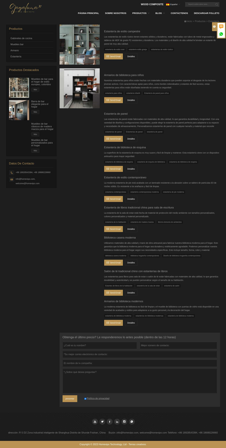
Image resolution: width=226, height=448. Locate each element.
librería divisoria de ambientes (170, 222)
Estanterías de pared (134, 132)
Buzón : (113, 432)
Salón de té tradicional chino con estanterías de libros (136, 271)
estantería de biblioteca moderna (118, 316)
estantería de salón (171, 286)
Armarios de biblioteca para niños (124, 75)
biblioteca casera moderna (115, 256)
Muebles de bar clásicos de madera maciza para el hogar (42, 126)
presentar (70, 398)
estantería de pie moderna (173, 192)
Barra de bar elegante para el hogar (39, 104)
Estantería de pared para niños (156, 93)
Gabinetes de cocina (21, 38)
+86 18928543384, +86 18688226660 (33, 172)
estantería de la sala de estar (148, 286)
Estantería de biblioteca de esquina (125, 147)
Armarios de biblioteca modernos (123, 301)
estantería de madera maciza (142, 222)
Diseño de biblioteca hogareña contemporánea (181, 256)
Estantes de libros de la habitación (119, 286)
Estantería (16, 56)
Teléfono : (173, 432)
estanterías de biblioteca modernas (149, 316)
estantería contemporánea (115, 192)
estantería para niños (113, 93)
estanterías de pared (113, 132)
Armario (15, 50)
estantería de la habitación (115, 222)
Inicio (188, 21)
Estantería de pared (116, 113)
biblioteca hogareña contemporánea (145, 256)
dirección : (13, 432)
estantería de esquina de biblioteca (151, 162)
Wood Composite (152, 4)
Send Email (113, 56)
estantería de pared (154, 132)
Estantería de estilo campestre (122, 31)
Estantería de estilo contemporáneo (125, 177)
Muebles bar (17, 44)
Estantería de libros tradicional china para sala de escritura (139, 207)
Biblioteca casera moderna (120, 237)
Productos (200, 21)
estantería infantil (133, 93)
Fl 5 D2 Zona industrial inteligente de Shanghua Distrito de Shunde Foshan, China (62, 432)
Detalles (131, 56)
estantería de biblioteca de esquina (119, 162)
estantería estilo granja (138, 49)
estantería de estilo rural (115, 49)
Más (35, 90)
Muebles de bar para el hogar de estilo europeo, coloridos (42, 82)
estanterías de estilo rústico (162, 49)
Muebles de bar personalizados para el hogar (42, 143)
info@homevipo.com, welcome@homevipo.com (28, 181)
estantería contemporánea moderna (144, 192)
